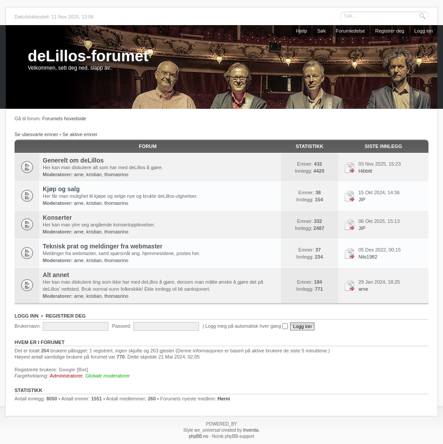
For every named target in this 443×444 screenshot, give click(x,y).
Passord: (121, 326)
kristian (94, 174)
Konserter (57, 217)
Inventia (250, 430)
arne (79, 174)
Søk (321, 30)
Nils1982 (367, 256)
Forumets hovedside (64, 118)
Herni (224, 398)
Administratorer (66, 375)
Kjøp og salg (61, 188)
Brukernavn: (28, 326)
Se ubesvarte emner (36, 134)
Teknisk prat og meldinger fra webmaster (102, 246)
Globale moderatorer (107, 375)
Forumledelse (350, 30)
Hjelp (301, 30)
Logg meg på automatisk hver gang (246, 326)
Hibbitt (365, 171)
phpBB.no (198, 436)
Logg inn (423, 30)
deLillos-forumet (88, 55)
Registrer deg (389, 30)
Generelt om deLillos (73, 160)
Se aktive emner (80, 134)
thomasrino (116, 174)
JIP (361, 199)
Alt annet (56, 274)
